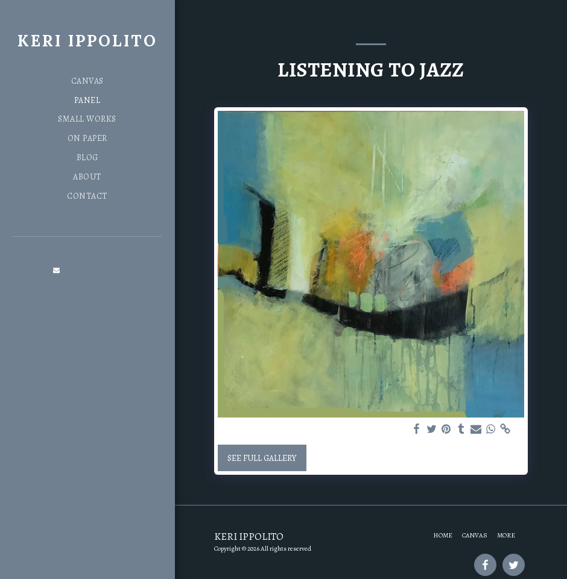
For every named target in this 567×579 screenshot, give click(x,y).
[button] (57, 270)
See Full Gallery (261, 458)
